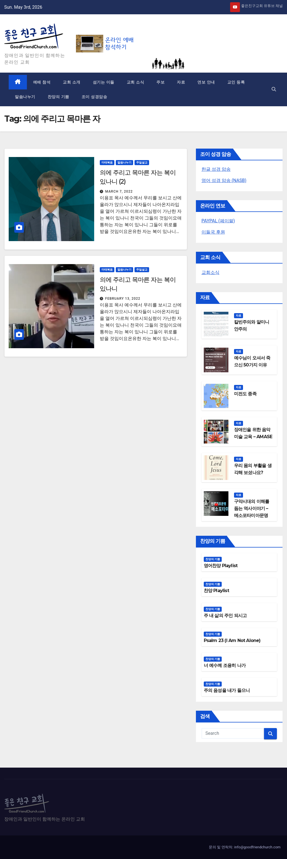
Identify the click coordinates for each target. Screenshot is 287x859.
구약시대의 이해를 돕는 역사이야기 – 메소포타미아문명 (251, 508)
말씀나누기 (25, 96)
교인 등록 (236, 82)
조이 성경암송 (94, 96)
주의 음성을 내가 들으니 (227, 690)
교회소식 (210, 272)
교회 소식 (135, 82)
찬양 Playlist (216, 590)
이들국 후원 (213, 232)
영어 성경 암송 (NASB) (224, 180)
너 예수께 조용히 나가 (225, 665)
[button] (274, 89)
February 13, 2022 (122, 299)
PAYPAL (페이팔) (218, 220)
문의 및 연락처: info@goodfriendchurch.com (245, 847)
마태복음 (107, 162)
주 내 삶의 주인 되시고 (225, 615)
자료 (181, 82)
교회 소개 (71, 82)
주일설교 (141, 162)
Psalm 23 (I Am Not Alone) (232, 640)
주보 (160, 82)
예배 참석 (42, 82)
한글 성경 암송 (216, 169)
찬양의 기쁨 (58, 96)
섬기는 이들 (103, 82)
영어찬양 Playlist (221, 565)
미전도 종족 (245, 393)
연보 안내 (206, 82)
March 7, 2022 (119, 191)
